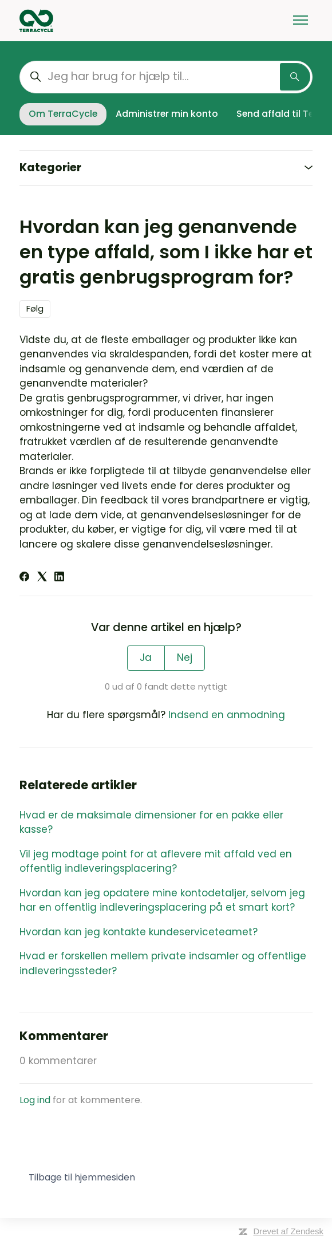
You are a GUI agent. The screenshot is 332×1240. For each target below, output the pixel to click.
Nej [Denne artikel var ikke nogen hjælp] (184, 657)
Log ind (34, 1100)
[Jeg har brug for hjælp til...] (166, 77)
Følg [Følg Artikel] (35, 308)
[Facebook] (24, 578)
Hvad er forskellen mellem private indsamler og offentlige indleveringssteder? (162, 963)
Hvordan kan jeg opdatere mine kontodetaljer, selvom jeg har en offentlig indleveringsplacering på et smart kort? (162, 900)
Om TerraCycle (63, 113)
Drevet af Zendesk (288, 1231)
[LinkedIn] (59, 578)
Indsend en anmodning (226, 715)
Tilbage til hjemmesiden (82, 1177)
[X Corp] (42, 578)
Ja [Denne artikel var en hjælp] (146, 657)
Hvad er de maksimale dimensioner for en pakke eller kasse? (151, 822)
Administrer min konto (167, 113)
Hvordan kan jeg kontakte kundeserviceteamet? (138, 932)
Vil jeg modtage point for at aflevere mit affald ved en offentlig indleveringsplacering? (155, 861)
